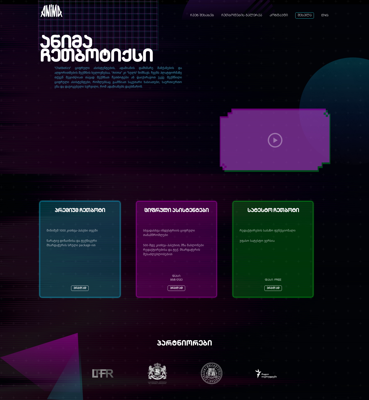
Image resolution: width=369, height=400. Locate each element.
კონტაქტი (278, 15)
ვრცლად (79, 288)
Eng (324, 15)
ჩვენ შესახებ (202, 15)
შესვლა (305, 15)
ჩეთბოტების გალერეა (241, 15)
